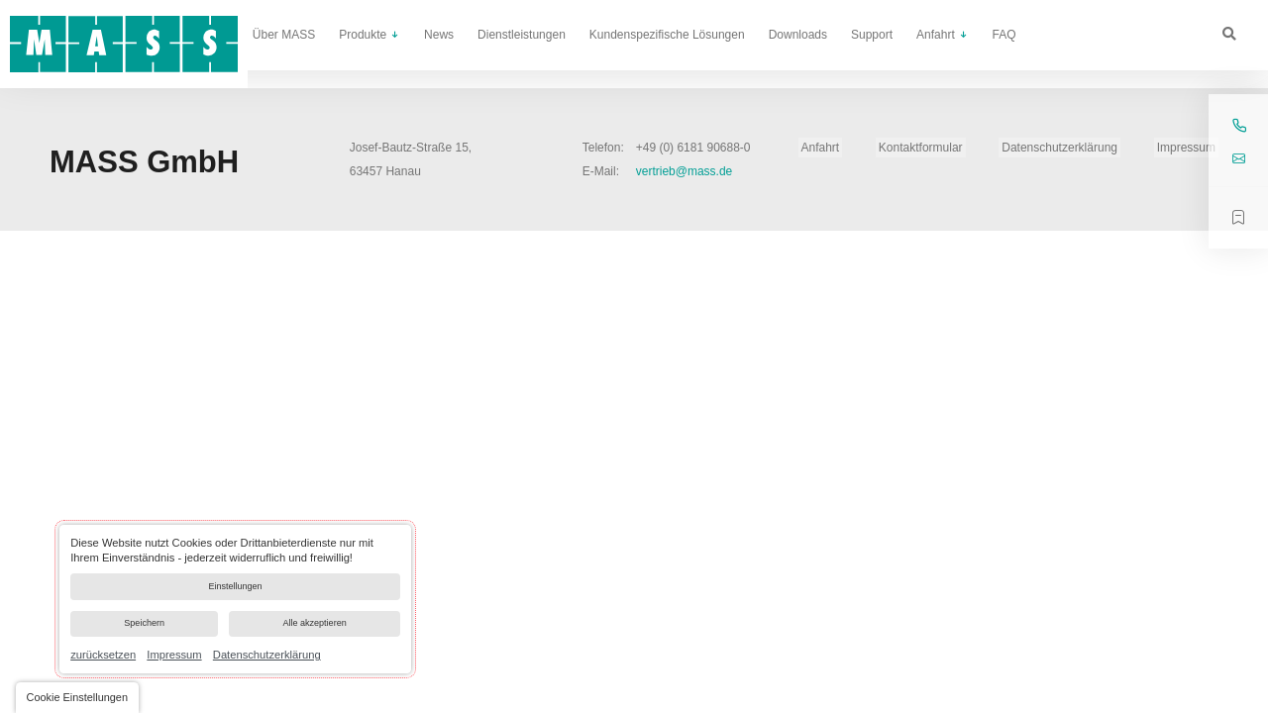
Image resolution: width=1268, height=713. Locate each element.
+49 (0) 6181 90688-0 (693, 147)
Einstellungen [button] (235, 577)
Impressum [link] (174, 655)
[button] (79, 697)
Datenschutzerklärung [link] (267, 655)
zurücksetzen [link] (103, 655)
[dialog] (235, 592)
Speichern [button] (142, 621)
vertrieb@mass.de (684, 171)
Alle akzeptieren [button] (313, 621)
